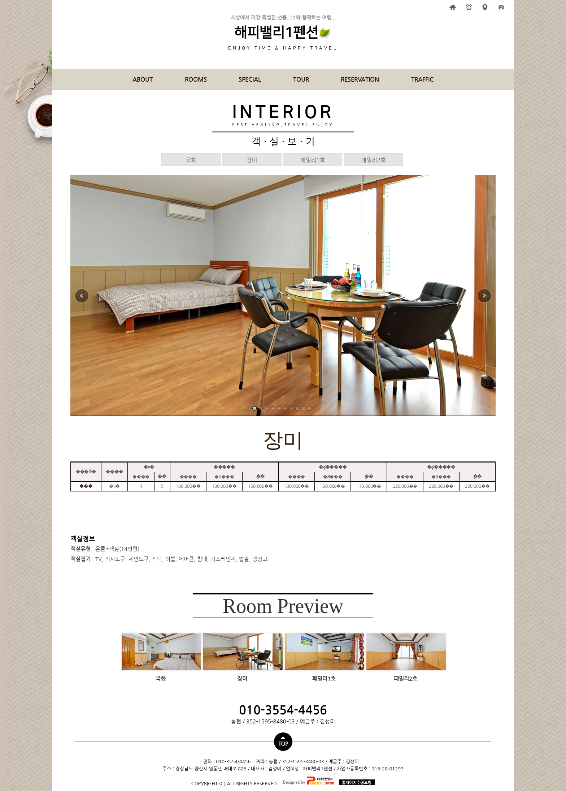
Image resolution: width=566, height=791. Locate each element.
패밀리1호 (312, 160)
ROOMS (196, 79)
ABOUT (142, 79)
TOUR (301, 79)
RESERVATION (360, 79)
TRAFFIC (422, 79)
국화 (191, 160)
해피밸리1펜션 (276, 32)
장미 (252, 160)
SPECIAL (250, 79)
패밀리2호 (373, 160)
